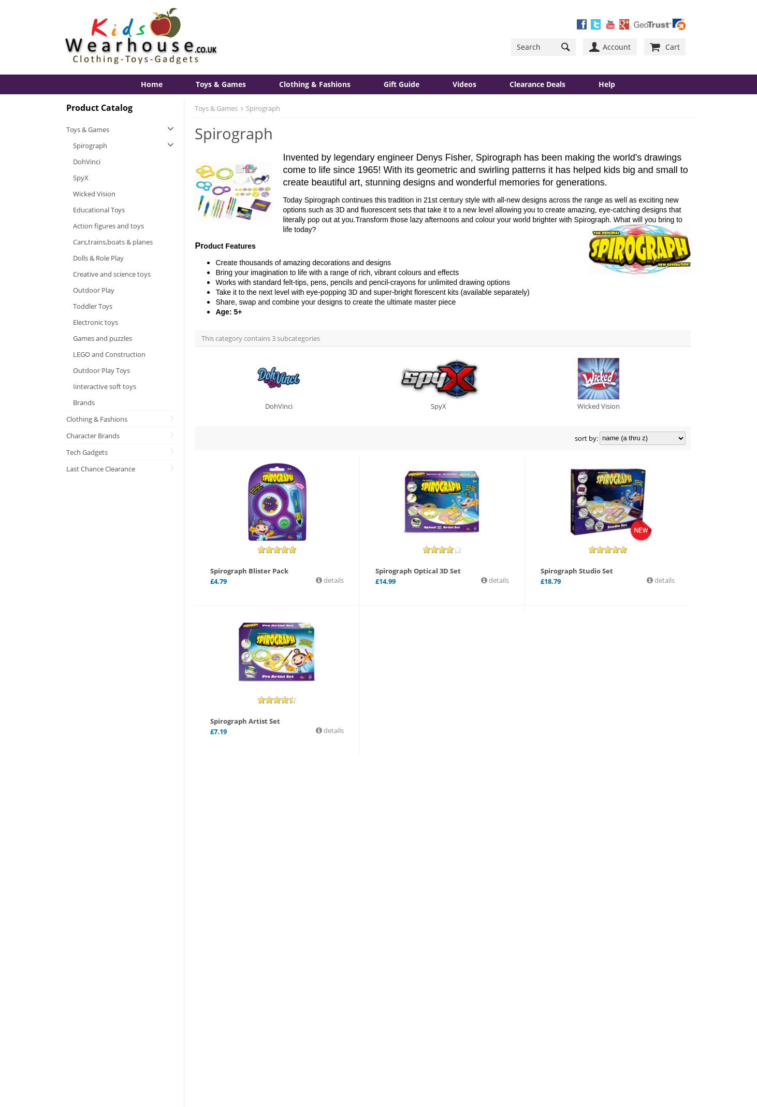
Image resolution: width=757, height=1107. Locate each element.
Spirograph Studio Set (577, 571)
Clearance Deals (537, 84)
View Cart (250, 971)
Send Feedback (259, 957)
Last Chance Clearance (100, 468)
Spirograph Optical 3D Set (418, 571)
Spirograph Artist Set (245, 721)
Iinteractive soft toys (104, 386)
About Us (88, 917)
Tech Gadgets (87, 452)
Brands (84, 402)
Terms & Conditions (266, 984)
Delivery (86, 957)
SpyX (81, 177)
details (333, 580)
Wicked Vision (94, 193)
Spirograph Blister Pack (249, 571)
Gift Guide (401, 84)
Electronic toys (95, 322)
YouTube (424, 934)
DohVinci (86, 161)
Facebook (425, 915)
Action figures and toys (108, 226)
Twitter (421, 924)
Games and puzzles (102, 338)
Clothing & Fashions (315, 84)
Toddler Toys (92, 306)
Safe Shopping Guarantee (113, 944)
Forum (246, 931)
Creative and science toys (112, 274)
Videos (464, 84)
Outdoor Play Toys (101, 370)
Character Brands (93, 435)
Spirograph (90, 145)
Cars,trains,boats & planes (113, 242)
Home (152, 84)
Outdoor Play (93, 290)
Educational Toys (99, 209)
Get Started (414, 978)
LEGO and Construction (109, 354)
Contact (86, 931)
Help (607, 84)
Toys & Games (221, 84)
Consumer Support (103, 971)
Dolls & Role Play (98, 258)
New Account (417, 987)
